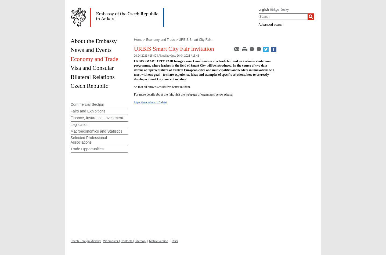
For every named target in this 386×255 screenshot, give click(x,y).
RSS (175, 241)
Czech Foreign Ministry (86, 241)
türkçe (274, 10)
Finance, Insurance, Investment (97, 118)
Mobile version (158, 241)
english (264, 10)
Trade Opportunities (87, 149)
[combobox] (283, 16)
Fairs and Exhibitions (88, 111)
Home (138, 40)
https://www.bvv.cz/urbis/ (150, 102)
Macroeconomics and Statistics (96, 131)
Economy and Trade (160, 40)
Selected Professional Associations (89, 140)
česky (284, 10)
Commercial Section (87, 104)
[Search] (311, 16)
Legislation (80, 124)
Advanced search (271, 24)
